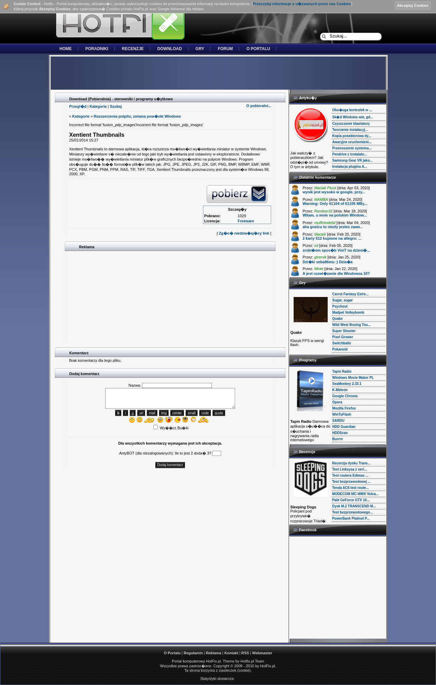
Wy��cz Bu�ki (170, 428)
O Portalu (258, 48)
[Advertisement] (218, 73)
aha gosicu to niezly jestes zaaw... (332, 227)
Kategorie (98, 106)
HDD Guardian (343, 427)
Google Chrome (345, 396)
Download (169, 48)
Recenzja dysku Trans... (351, 463)
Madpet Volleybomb (348, 312)
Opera (337, 402)
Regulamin (193, 653)
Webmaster (262, 653)
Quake (337, 319)
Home (66, 48)
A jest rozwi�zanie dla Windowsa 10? (336, 273)
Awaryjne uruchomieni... (351, 142)
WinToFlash (341, 414)
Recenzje (133, 48)
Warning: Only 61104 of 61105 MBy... (334, 204)
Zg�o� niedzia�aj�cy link (244, 233)
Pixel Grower (342, 337)
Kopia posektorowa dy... (351, 136)
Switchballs (341, 343)
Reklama (213, 653)
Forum (225, 48)
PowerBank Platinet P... (351, 518)
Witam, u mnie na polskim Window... (334, 215)
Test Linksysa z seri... (349, 469)
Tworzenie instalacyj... (350, 130)
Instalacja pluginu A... (349, 166)
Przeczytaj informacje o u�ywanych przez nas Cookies (302, 4)
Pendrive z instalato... (349, 154)
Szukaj (116, 106)
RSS (245, 653)
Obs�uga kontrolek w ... (352, 110)
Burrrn (337, 439)
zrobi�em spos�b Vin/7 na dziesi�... (336, 250)
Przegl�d (78, 106)
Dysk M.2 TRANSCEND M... (354, 506)
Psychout (339, 306)
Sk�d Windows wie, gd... (352, 117)
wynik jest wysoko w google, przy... (333, 192)
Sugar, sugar (342, 300)
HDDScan (340, 433)
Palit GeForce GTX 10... (351, 500)
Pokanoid (339, 349)
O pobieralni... (258, 106)
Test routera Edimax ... (350, 475)
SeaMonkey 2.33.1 (346, 384)
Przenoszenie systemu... (352, 148)
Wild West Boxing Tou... (351, 325)
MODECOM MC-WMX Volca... (355, 494)
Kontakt (231, 653)
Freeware (246, 221)
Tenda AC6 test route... (350, 488)
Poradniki (96, 48)
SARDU (338, 420)
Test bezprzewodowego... (352, 512)
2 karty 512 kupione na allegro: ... (331, 238)
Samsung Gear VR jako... (352, 160)
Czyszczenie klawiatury (351, 123)
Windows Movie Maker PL (353, 377)
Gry (200, 48)
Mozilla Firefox (344, 408)
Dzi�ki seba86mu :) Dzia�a (327, 262)
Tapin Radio (341, 371)
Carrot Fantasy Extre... (350, 294)
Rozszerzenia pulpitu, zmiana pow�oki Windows (137, 116)
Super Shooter (344, 331)
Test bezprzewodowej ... (351, 481)
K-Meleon (339, 390)
